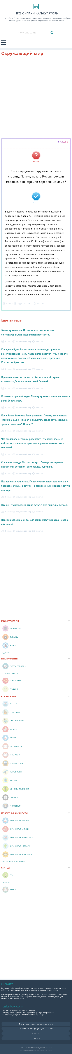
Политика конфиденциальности (36, 1029)
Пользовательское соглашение (36, 1024)
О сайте (36, 1038)
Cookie (36, 1033)
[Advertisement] (36, 98)
